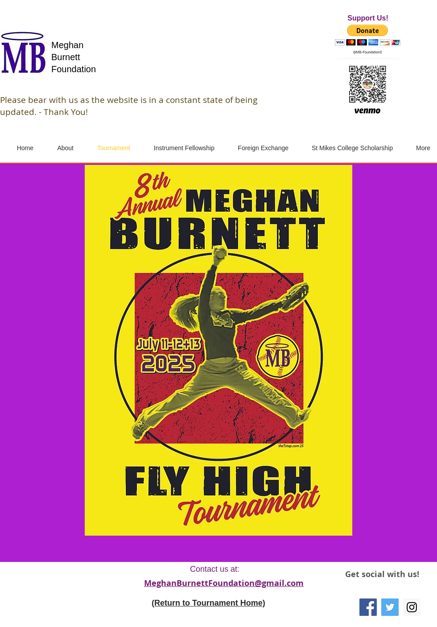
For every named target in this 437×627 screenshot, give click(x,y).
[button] (367, 35)
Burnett (65, 57)
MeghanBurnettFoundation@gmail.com (224, 583)
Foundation (73, 69)
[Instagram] (412, 607)
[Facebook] (368, 607)
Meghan (67, 45)
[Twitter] (390, 607)
